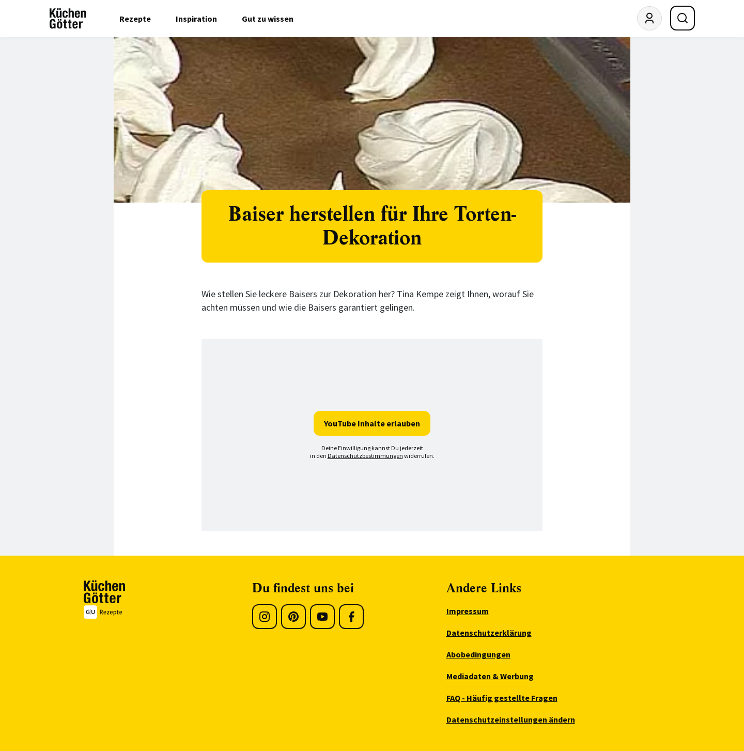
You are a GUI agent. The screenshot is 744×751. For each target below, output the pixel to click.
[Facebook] (351, 616)
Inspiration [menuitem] (196, 18)
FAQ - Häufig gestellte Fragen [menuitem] (501, 698)
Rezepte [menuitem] (135, 18)
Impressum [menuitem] (467, 611)
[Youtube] (322, 616)
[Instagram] (264, 616)
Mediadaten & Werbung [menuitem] (490, 676)
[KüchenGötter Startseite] (68, 18)
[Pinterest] (293, 616)
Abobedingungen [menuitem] (478, 654)
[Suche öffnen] (682, 18)
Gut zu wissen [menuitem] (267, 18)
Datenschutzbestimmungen (365, 455)
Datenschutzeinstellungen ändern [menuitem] (510, 719)
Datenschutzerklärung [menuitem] (489, 632)
